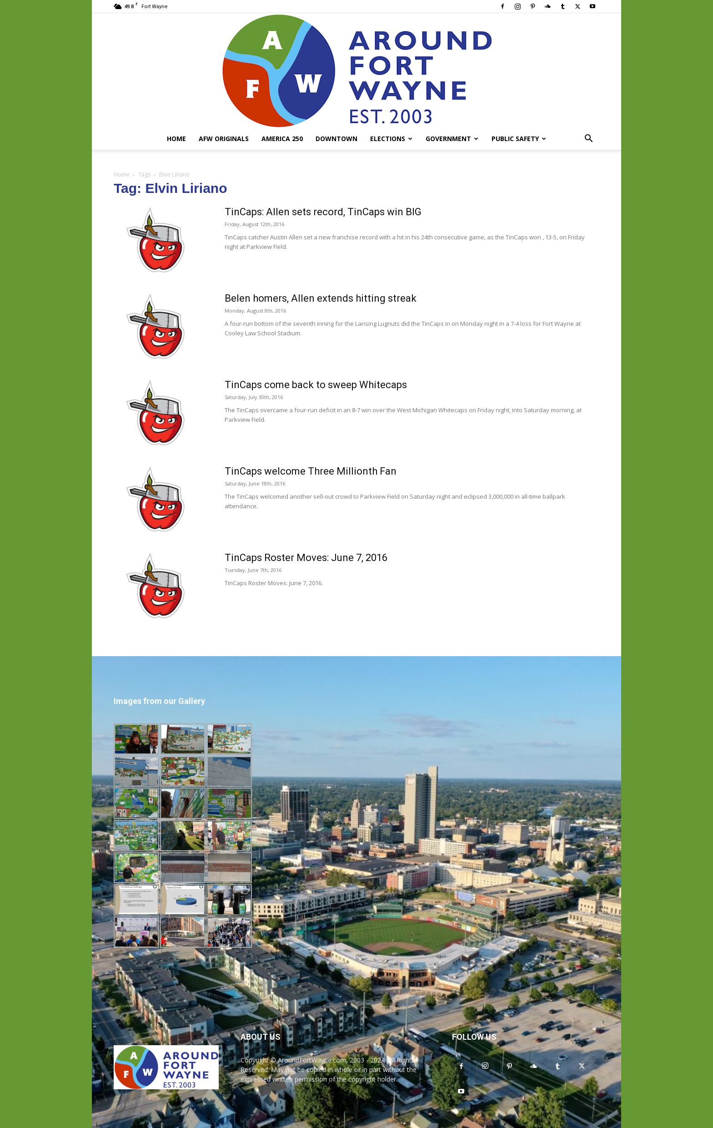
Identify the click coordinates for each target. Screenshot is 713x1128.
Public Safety (519, 138)
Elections (391, 138)
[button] (588, 139)
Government (452, 138)
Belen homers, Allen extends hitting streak (321, 298)
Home (176, 138)
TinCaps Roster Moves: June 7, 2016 (306, 557)
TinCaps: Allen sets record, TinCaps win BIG (323, 212)
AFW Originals (224, 138)
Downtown (336, 138)
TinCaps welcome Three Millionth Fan (311, 471)
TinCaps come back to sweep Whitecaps (316, 384)
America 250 (282, 138)
